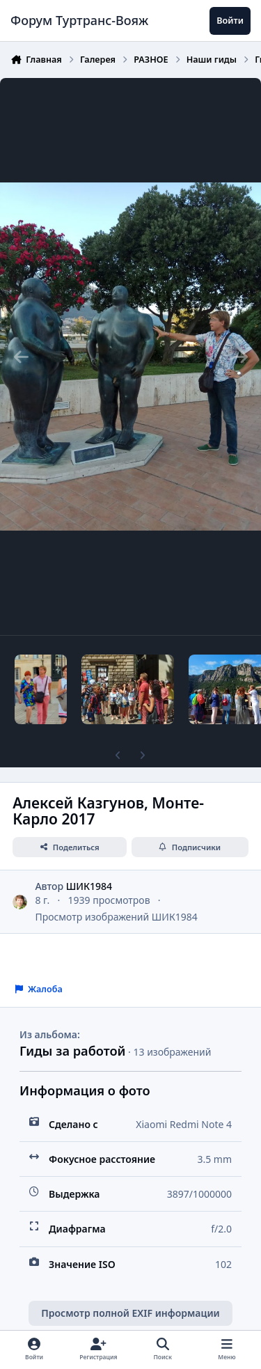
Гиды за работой (72, 1050)
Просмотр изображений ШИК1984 (116, 916)
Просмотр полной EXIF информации (130, 1313)
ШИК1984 (89, 886)
